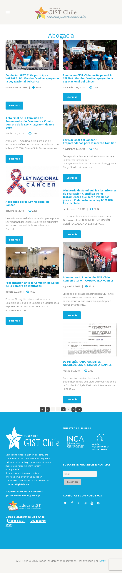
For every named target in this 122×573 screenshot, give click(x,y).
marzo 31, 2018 (71, 370)
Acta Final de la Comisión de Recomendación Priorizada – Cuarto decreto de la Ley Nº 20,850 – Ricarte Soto (30, 122)
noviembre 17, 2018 (74, 148)
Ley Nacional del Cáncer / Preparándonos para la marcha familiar (89, 141)
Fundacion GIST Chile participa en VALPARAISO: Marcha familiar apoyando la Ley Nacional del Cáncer (32, 78)
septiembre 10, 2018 (74, 209)
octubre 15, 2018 (15, 210)
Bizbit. (102, 561)
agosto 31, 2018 (71, 286)
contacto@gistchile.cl (18, 484)
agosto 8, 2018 (13, 291)
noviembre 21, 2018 (16, 87)
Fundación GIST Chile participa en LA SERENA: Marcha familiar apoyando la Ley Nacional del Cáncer (88, 78)
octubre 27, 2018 (15, 133)
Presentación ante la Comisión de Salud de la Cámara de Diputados (32, 284)
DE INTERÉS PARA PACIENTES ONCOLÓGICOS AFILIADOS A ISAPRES (87, 363)
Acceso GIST (17, 520)
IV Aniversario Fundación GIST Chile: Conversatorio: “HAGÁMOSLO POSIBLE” (89, 279)
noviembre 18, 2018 (74, 87)
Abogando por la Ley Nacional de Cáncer (27, 203)
